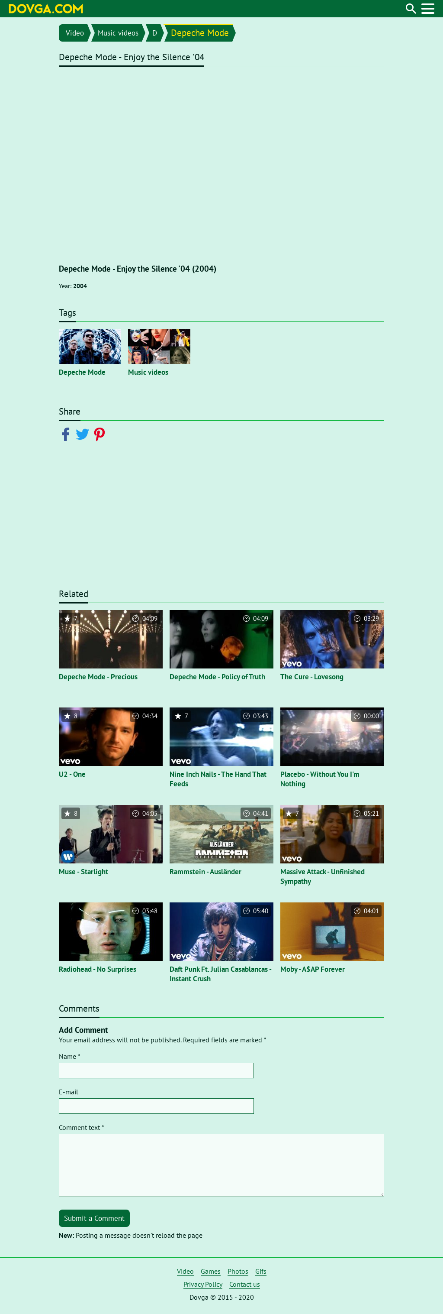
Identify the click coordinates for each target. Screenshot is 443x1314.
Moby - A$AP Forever (312, 969)
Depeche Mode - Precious (98, 676)
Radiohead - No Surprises (97, 969)
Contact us (244, 1284)
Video (75, 33)
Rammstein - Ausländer (205, 871)
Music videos (118, 33)
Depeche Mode (200, 33)
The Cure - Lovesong (311, 676)
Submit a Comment (94, 1218)
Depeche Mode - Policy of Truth (217, 676)
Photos (238, 1271)
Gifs (260, 1271)
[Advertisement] (221, 520)
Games (211, 1271)
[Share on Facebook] (67, 433)
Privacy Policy (202, 1284)
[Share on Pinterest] (101, 433)
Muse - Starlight (83, 871)
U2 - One (72, 774)
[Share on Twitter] (84, 433)
